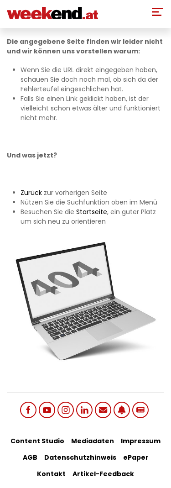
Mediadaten (92, 441)
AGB (30, 457)
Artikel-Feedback (103, 473)
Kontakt (51, 473)
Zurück (31, 192)
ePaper (136, 457)
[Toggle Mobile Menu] (157, 12)
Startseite (91, 211)
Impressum (141, 441)
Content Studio (37, 441)
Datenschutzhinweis (80, 457)
